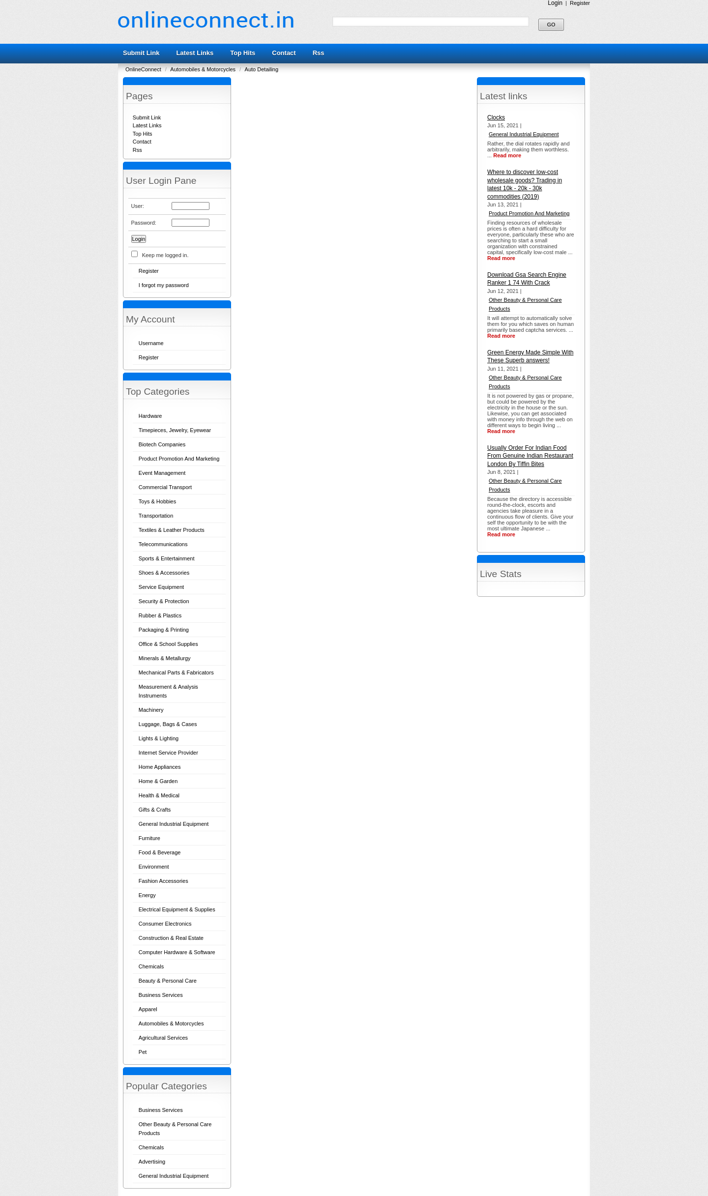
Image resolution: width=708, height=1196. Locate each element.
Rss (318, 53)
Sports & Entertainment (167, 558)
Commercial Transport (165, 487)
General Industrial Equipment (173, 824)
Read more (507, 155)
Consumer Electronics (165, 924)
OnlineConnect (144, 69)
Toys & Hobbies (157, 501)
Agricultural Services (163, 1038)
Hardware (150, 416)
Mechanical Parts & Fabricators (176, 672)
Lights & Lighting (158, 738)
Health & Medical (159, 795)
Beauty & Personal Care (168, 981)
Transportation (156, 516)
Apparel (148, 1009)
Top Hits (242, 53)
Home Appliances (160, 767)
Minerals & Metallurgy (165, 658)
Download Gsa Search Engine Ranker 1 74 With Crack (526, 278)
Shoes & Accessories (164, 573)
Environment (154, 867)
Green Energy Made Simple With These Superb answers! (530, 356)
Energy (147, 895)
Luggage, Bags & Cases (168, 724)
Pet (143, 1052)
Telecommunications (163, 544)
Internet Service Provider (168, 753)
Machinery (151, 710)
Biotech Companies (162, 444)
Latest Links (194, 53)
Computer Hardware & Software (177, 952)
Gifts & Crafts (155, 810)
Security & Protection (164, 601)
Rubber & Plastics (160, 615)
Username (151, 343)
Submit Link (141, 53)
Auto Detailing (262, 69)
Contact (283, 53)
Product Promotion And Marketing (179, 459)
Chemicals (151, 966)
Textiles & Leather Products (172, 530)
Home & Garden (158, 781)
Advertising (152, 1162)
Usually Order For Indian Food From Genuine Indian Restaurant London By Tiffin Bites (530, 455)
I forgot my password (164, 285)
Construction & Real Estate (171, 938)
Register (580, 3)
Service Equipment (161, 587)
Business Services (161, 995)
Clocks (496, 117)
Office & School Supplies (168, 644)
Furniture (149, 838)
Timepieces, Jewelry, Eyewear (175, 430)
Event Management (162, 473)
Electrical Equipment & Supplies (177, 909)
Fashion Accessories (163, 881)
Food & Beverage (160, 852)
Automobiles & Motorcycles (203, 69)
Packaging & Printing (164, 630)
